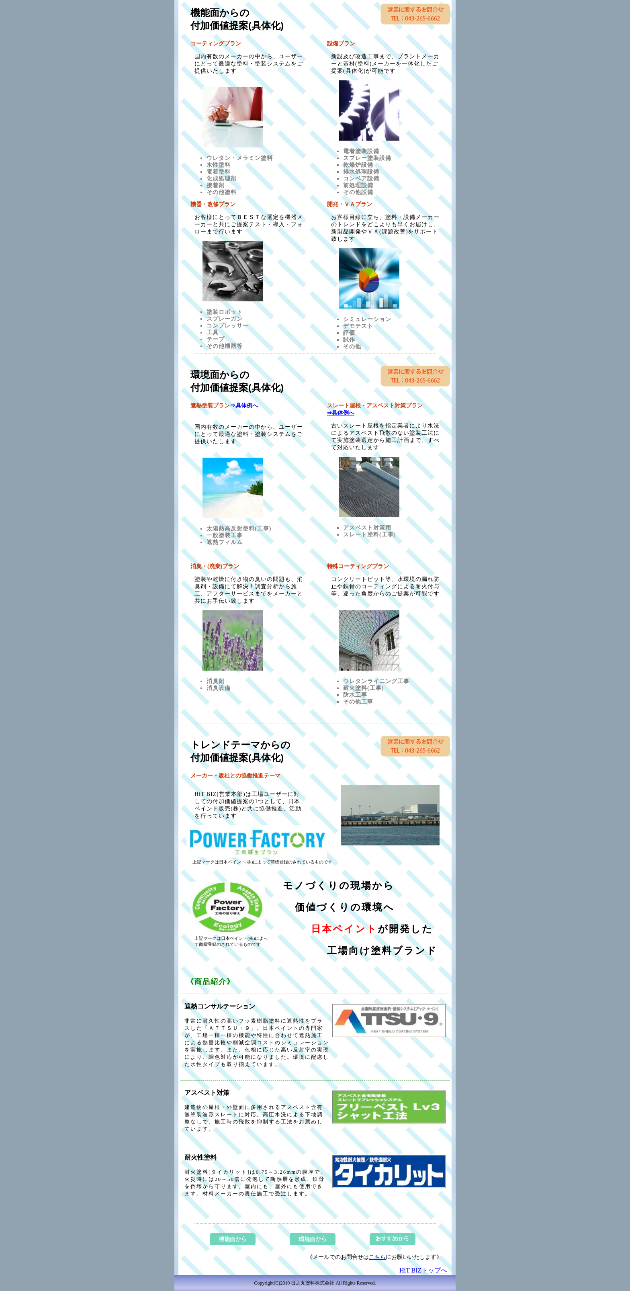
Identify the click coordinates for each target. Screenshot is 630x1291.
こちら (377, 1257)
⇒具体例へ (244, 406)
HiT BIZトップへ (423, 1270)
